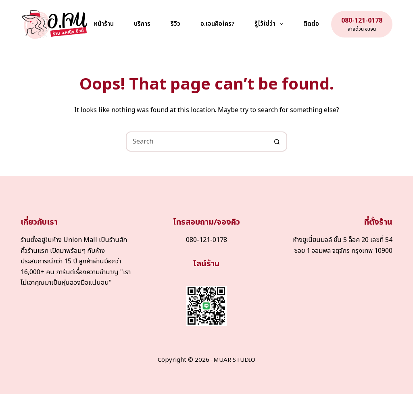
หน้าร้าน (104, 24)
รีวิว (175, 24)
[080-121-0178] (361, 24)
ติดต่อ (311, 24)
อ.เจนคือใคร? (217, 24)
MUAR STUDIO (234, 360)
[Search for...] (196, 141)
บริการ (142, 24)
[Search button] (277, 141)
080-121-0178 (206, 240)
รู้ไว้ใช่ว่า (270, 24)
